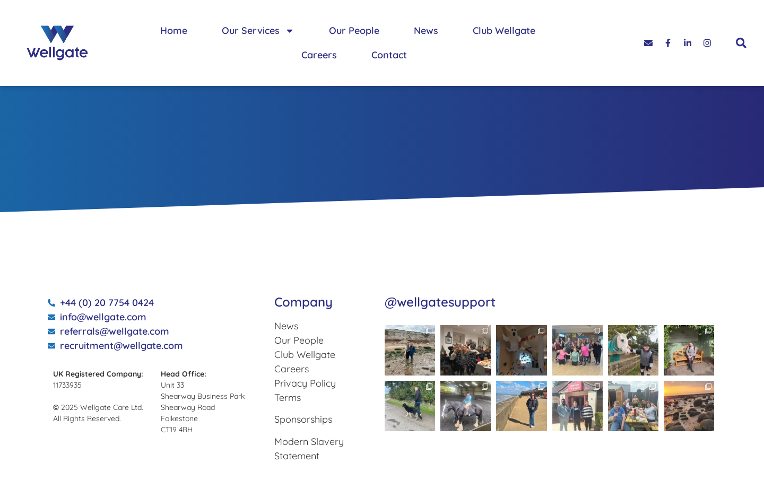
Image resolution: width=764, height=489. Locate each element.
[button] (741, 43)
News (426, 30)
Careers (319, 55)
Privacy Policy (305, 383)
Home (173, 30)
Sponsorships (303, 419)
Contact (389, 55)
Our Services (258, 31)
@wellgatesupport (440, 302)
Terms (287, 397)
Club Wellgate (504, 30)
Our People (354, 30)
